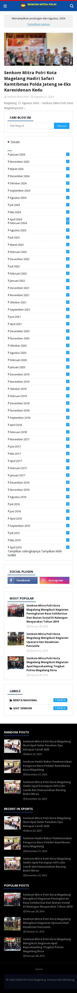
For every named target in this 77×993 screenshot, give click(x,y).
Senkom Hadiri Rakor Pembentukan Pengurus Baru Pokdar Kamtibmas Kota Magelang (47, 765)
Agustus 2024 (39, 198)
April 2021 (39, 324)
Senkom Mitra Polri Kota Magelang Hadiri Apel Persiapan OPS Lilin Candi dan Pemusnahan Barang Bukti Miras (47, 788)
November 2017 (39, 439)
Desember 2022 (39, 259)
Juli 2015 (39, 533)
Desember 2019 (39, 374)
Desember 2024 (39, 176)
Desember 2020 (39, 331)
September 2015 (39, 526)
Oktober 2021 (39, 302)
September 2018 (39, 417)
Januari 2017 (39, 475)
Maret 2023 (39, 244)
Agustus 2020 (39, 353)
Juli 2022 (39, 266)
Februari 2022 (39, 273)
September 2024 (39, 190)
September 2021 (39, 309)
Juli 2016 (39, 504)
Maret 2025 (39, 169)
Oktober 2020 (39, 345)
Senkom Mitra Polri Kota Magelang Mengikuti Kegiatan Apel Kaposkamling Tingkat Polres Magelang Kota (47, 664)
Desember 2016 (39, 482)
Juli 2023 (39, 237)
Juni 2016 (39, 511)
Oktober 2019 (39, 389)
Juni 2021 (39, 317)
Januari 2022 (39, 281)
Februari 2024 (39, 223)
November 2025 (39, 162)
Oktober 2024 (39, 183)
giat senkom (40, 708)
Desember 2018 (39, 403)
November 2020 (39, 338)
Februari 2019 (39, 396)
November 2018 (39, 410)
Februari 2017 (39, 468)
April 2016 (39, 518)
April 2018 (39, 425)
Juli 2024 (39, 205)
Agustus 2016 (39, 497)
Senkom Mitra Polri (18, 96)
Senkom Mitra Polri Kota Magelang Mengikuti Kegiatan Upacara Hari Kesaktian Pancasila (47, 640)
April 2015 (39, 547)
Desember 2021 (39, 288)
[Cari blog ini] (31, 126)
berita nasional (40, 700)
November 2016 (39, 490)
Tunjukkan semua (38, 24)
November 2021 (39, 295)
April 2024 (39, 219)
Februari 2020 (39, 360)
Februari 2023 (39, 252)
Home (39, 969)
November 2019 (39, 381)
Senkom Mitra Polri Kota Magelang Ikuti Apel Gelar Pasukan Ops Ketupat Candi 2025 (47, 745)
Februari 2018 (39, 432)
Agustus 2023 (39, 230)
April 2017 (39, 461)
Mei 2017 (39, 454)
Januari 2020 (39, 367)
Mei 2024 (39, 212)
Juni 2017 (39, 446)
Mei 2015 (39, 540)
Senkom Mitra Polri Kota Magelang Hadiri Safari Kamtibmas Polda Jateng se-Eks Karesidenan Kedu (37, 81)
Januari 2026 (39, 154)
